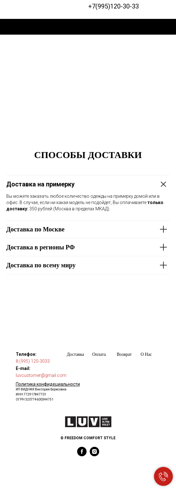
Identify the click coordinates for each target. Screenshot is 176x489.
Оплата (99, 354)
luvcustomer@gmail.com (41, 375)
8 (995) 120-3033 (33, 361)
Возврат (124, 354)
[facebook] (82, 454)
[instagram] (94, 454)
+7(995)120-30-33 (113, 6)
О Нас (146, 354)
